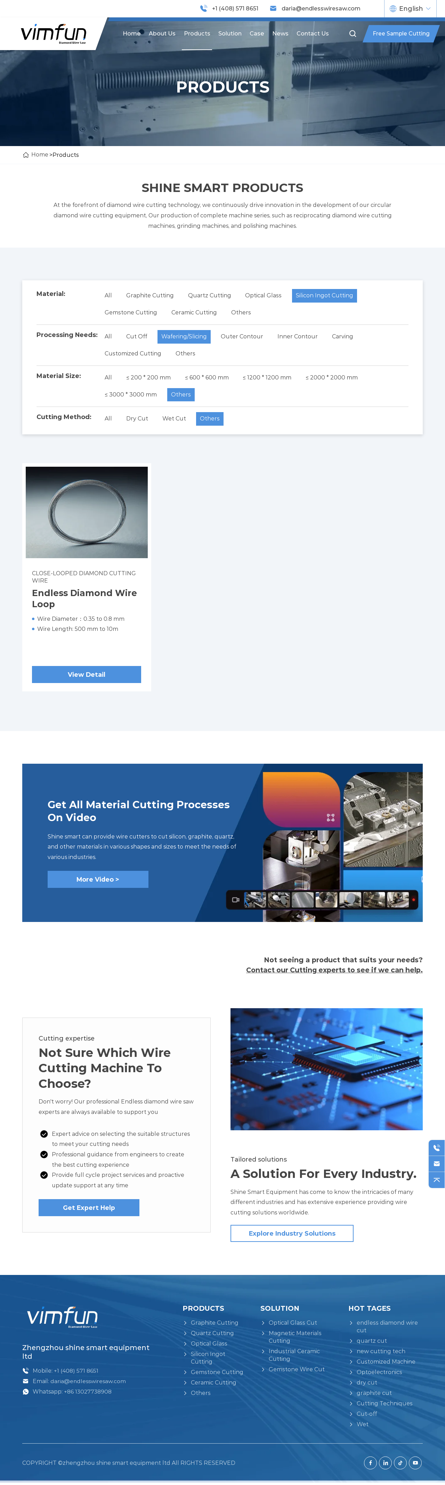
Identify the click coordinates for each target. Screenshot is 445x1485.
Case (257, 33)
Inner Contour (299, 337)
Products (197, 33)
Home (132, 33)
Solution (230, 33)
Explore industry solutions (292, 1235)
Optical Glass (264, 295)
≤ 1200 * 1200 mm (268, 378)
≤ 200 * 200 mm (149, 378)
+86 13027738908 (88, 1394)
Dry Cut (137, 419)
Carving (344, 337)
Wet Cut (175, 419)
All (108, 295)
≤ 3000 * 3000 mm (131, 395)
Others (242, 312)
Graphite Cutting (150, 295)
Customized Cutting (133, 354)
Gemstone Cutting (131, 312)
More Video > (98, 880)
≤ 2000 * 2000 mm (333, 378)
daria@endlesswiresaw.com (321, 8)
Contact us (312, 33)
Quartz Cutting (210, 295)
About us (162, 33)
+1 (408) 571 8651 (235, 8)
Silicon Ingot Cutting (326, 295)
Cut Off (137, 337)
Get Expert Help (89, 1209)
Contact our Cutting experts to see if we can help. (332, 972)
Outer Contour (243, 337)
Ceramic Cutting (194, 312)
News (280, 33)
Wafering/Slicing (185, 337)
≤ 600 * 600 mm (207, 378)
